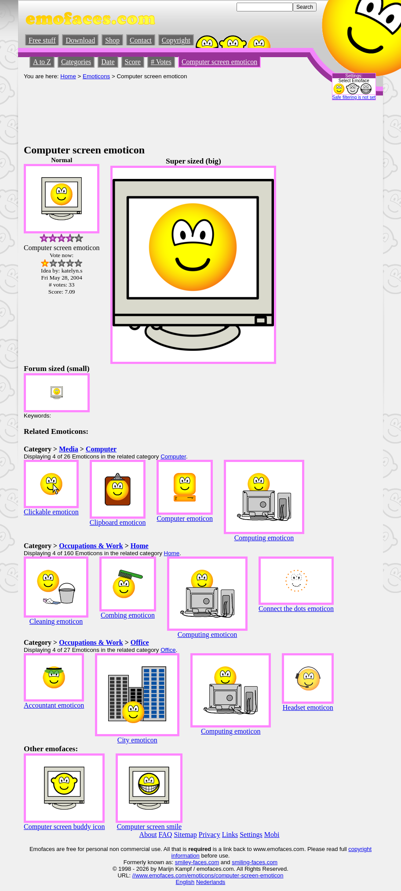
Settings (251, 834)
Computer (101, 449)
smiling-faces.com (254, 862)
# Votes (161, 61)
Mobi (272, 834)
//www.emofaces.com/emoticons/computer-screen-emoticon (208, 875)
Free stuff (42, 40)
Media (68, 449)
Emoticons (96, 76)
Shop (112, 40)
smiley (183, 862)
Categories (76, 61)
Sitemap (185, 834)
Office (140, 642)
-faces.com (205, 862)
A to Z (42, 61)
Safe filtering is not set (353, 97)
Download (80, 40)
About (148, 834)
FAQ (165, 834)
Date (107, 61)
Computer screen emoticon (219, 61)
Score (133, 61)
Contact (141, 40)
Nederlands (211, 882)
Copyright (176, 40)
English (185, 882)
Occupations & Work (91, 545)
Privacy (209, 834)
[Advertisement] (184, 120)
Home (68, 76)
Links (230, 834)
